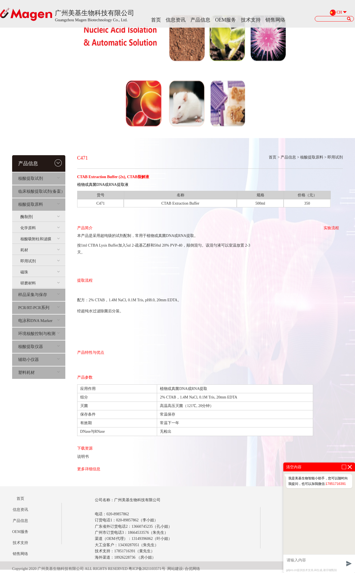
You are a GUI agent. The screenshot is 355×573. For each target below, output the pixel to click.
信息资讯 (175, 20)
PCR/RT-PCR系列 (39, 307)
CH (339, 12)
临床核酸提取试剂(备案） (41, 191)
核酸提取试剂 (39, 178)
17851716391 (336, 484)
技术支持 (251, 20)
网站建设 (175, 569)
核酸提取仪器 (39, 346)
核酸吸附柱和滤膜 (40, 239)
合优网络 (192, 569)
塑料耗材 (39, 372)
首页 (156, 20)
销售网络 (275, 20)
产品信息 (200, 20)
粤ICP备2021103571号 (146, 569)
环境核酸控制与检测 (39, 333)
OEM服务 (225, 20)
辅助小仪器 (39, 359)
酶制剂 (40, 217)
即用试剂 (40, 261)
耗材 (40, 250)
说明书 (83, 457)
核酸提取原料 (39, 204)
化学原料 (40, 228)
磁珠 (40, 272)
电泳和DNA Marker (39, 320)
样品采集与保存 (39, 294)
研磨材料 (40, 283)
